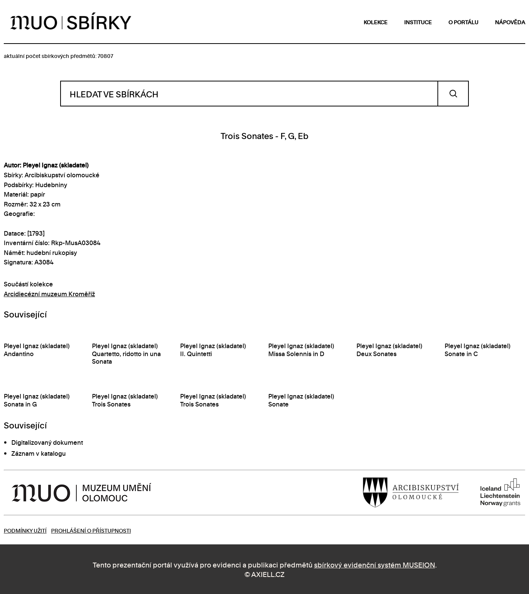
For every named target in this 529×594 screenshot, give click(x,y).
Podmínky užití (25, 530)
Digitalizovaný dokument (47, 442)
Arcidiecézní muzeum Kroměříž (49, 293)
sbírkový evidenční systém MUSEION (374, 564)
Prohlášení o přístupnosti (91, 530)
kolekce (375, 21)
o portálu (463, 21)
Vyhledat (453, 93)
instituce (418, 21)
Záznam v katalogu (38, 453)
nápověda (510, 21)
